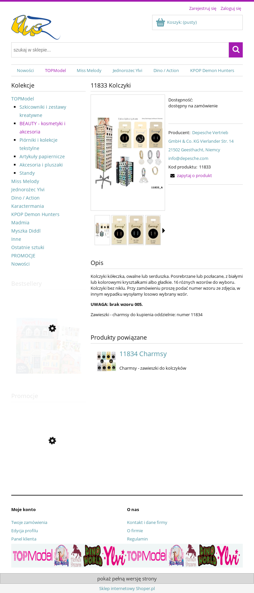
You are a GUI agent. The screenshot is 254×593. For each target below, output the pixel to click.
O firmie (135, 531)
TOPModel (22, 98)
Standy (27, 173)
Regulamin (137, 539)
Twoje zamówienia (29, 522)
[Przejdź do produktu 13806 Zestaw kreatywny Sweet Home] (48, 360)
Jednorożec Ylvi (28, 189)
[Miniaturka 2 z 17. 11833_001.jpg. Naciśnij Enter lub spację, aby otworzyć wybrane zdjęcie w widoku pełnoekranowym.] (119, 230)
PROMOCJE (23, 255)
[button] (163, 230)
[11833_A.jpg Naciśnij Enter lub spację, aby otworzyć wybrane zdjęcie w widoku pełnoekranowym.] (128, 153)
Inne (16, 239)
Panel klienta (23, 539)
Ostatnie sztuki (27, 247)
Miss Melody (25, 181)
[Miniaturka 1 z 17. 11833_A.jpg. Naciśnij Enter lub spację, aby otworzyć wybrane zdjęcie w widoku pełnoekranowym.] (102, 230)
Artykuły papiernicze (42, 156)
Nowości (20, 264)
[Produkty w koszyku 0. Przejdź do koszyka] (177, 22)
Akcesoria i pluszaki (41, 165)
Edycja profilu (24, 531)
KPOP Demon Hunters (35, 214)
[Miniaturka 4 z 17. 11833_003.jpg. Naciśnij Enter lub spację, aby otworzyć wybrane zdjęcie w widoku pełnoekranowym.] (153, 230)
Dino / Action (25, 198)
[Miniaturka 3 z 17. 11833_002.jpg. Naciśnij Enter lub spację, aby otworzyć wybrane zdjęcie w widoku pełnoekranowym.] (136, 230)
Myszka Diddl (26, 231)
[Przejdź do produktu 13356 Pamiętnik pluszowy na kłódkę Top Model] (48, 470)
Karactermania (27, 206)
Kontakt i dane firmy (147, 522)
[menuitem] (25, 70)
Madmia (20, 222)
